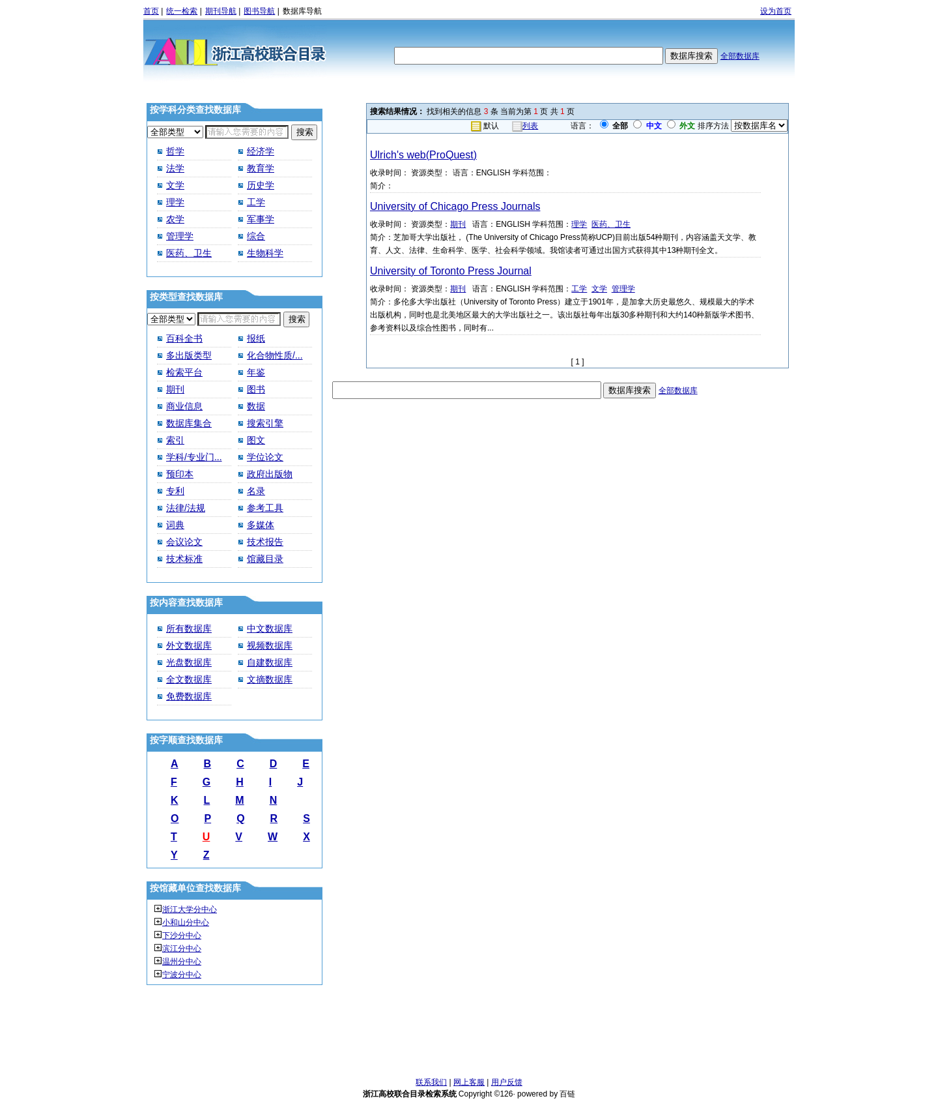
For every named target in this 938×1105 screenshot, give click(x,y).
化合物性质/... (275, 355)
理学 (175, 202)
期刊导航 (220, 11)
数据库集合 (189, 423)
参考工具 (265, 508)
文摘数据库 (269, 679)
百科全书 (184, 338)
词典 (175, 525)
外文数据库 (189, 645)
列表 (530, 125)
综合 (256, 236)
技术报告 (265, 542)
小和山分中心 (185, 922)
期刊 (175, 389)
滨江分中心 (181, 948)
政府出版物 (269, 474)
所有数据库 (189, 628)
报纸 (256, 338)
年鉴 (256, 372)
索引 (175, 440)
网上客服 (469, 1082)
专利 (175, 491)
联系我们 (431, 1082)
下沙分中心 (181, 935)
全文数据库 (189, 679)
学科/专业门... (194, 457)
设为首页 (775, 11)
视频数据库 (269, 645)
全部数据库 (740, 56)
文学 (175, 185)
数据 (256, 406)
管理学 (179, 236)
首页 (151, 11)
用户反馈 (506, 1082)
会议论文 (184, 542)
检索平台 (184, 372)
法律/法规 (185, 508)
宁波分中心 (181, 974)
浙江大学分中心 (189, 909)
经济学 (260, 151)
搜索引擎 (265, 423)
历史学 (260, 185)
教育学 (260, 168)
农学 (175, 219)
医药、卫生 (189, 253)
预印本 (179, 474)
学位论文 (265, 457)
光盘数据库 (189, 662)
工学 (256, 202)
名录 (256, 491)
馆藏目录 (265, 558)
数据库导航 (302, 11)
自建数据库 (269, 662)
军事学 (260, 219)
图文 (256, 440)
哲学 (175, 151)
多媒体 (260, 525)
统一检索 (181, 11)
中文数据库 (269, 628)
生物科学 (265, 253)
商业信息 (184, 406)
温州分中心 (181, 961)
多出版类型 (189, 355)
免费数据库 (189, 696)
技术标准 (184, 558)
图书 (256, 389)
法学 (175, 168)
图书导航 (259, 11)
